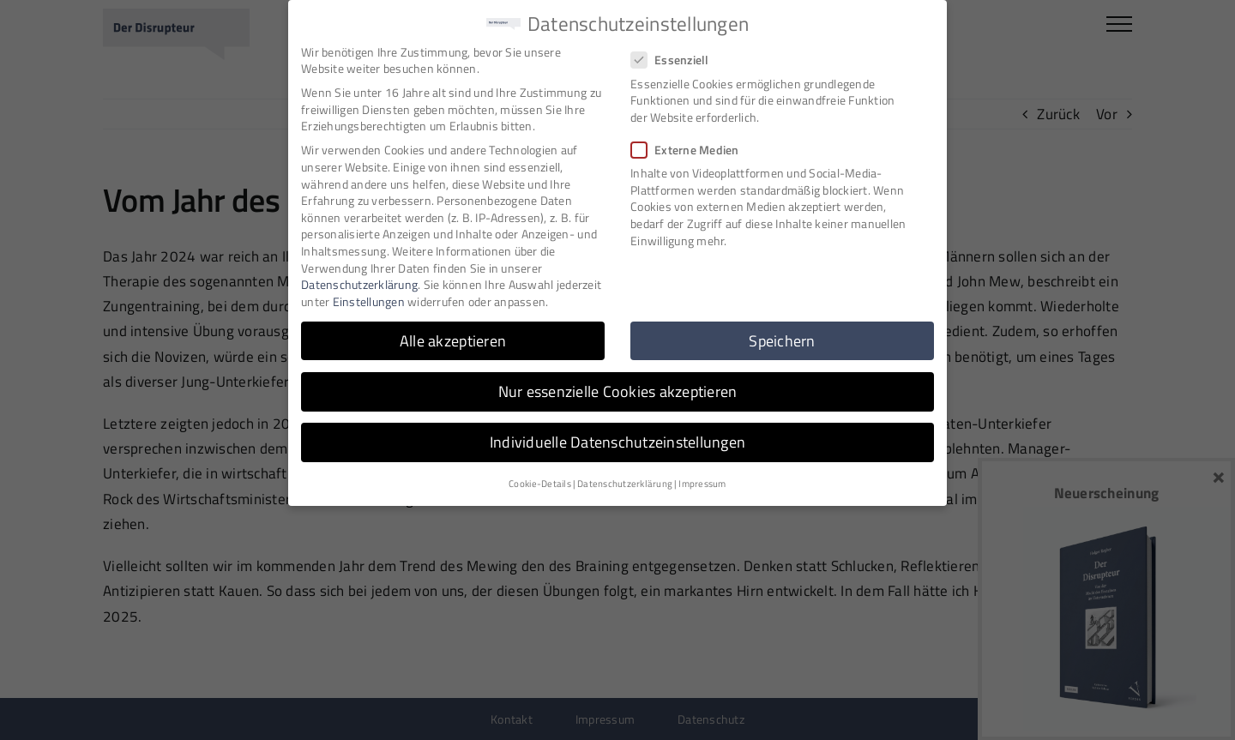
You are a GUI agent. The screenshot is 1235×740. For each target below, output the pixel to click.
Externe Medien (692, 148)
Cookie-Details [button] (540, 483)
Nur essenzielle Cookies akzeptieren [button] (618, 389)
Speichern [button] (782, 339)
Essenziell (677, 59)
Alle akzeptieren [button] (453, 339)
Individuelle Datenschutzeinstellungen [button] (617, 440)
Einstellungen (369, 300)
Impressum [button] (702, 483)
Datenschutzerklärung (359, 283)
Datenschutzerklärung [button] (624, 483)
